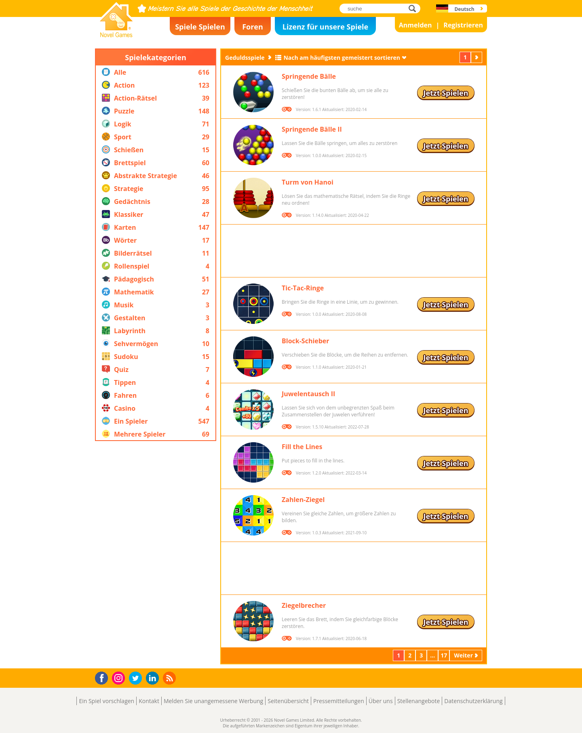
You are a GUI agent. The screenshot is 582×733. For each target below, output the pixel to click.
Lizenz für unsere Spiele (325, 27)
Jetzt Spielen (445, 93)
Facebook (103, 677)
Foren (252, 27)
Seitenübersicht (288, 701)
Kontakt (149, 701)
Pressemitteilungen (338, 701)
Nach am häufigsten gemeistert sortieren (341, 57)
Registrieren (463, 25)
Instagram (119, 677)
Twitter (137, 678)
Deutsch (464, 9)
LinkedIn (154, 678)
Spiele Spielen (200, 27)
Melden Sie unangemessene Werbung (213, 701)
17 (444, 655)
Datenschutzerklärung (473, 701)
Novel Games (115, 34)
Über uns (381, 701)
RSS (170, 677)
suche (414, 8)
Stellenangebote (418, 701)
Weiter (477, 57)
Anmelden (415, 25)
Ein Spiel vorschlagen (106, 701)
